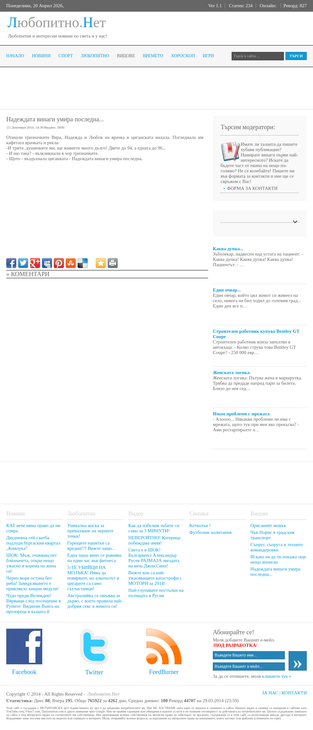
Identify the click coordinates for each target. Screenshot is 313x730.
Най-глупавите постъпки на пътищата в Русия (155, 593)
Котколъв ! (200, 525)
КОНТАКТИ (294, 692)
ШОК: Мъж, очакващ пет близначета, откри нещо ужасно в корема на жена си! (31, 563)
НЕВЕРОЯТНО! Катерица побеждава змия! (154, 540)
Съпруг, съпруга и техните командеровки (276, 547)
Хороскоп (183, 55)
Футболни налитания (210, 532)
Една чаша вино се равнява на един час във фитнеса (94, 558)
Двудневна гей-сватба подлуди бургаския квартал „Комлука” (33, 543)
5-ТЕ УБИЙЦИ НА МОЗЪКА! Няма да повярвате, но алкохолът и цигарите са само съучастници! (93, 578)
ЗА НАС (270, 692)
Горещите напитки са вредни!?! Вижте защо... (91, 545)
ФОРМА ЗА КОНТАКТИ (252, 188)
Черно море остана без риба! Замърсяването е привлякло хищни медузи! (32, 583)
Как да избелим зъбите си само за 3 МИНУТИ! (153, 528)
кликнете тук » (276, 676)
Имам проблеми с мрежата (241, 413)
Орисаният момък (268, 525)
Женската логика (231, 372)
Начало (15, 55)
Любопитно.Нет (104, 694)
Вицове (126, 55)
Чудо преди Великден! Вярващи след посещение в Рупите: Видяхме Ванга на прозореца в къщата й (33, 603)
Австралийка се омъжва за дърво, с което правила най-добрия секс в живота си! (95, 601)
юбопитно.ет (57, 22)
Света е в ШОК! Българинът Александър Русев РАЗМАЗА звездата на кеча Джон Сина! (153, 557)
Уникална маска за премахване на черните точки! (90, 531)
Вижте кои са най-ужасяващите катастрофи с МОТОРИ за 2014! (155, 578)
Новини (41, 55)
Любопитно (95, 55)
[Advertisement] (120, 88)
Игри (208, 55)
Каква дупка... (228, 248)
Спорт (66, 55)
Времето (153, 55)
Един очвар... (227, 289)
